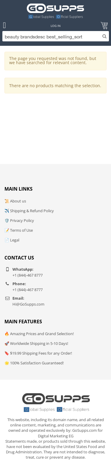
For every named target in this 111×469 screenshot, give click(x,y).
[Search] (55, 36)
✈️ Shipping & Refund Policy (29, 210)
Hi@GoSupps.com (28, 304)
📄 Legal (11, 240)
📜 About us (15, 201)
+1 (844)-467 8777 (27, 275)
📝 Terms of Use (18, 230)
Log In (56, 26)
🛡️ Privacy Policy (19, 220)
